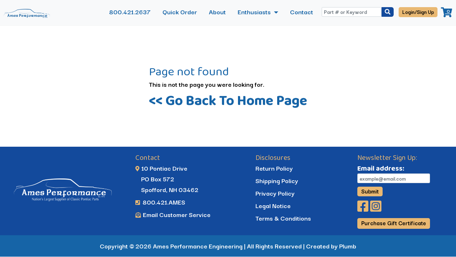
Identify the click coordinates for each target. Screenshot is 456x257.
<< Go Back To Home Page (228, 100)
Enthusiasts (255, 11)
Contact (301, 11)
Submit (370, 191)
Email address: (380, 168)
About (217, 11)
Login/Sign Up (418, 12)
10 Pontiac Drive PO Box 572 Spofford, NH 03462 (166, 178)
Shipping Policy (276, 180)
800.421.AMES (160, 202)
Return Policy (274, 168)
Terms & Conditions (283, 218)
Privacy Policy (275, 193)
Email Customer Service (173, 214)
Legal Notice (273, 205)
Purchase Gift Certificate (393, 222)
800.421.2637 (130, 11)
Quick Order (179, 11)
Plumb (347, 246)
